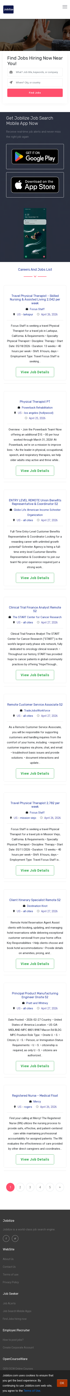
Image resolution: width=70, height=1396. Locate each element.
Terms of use (10, 1274)
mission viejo (28, 818)
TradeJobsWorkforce (37, 710)
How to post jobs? (13, 1339)
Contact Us (9, 1266)
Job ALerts (9, 1303)
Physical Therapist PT (35, 401)
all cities (28, 520)
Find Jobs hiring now (15, 1318)
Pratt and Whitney (37, 1003)
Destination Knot (37, 906)
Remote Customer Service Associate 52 (35, 704)
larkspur (28, 314)
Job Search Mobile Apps (17, 1311)
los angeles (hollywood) (38, 413)
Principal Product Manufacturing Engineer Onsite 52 (35, 995)
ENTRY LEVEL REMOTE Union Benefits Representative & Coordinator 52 (35, 502)
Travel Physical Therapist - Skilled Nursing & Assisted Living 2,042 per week (35, 299)
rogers (28, 1107)
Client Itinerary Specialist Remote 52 (35, 900)
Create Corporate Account (18, 1347)
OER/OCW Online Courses (18, 1368)
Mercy (37, 1101)
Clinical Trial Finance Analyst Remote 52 (35, 609)
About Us (8, 1259)
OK (62, 1383)
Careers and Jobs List (35, 269)
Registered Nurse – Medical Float (35, 1095)
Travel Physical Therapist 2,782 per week (35, 804)
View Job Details (35, 372)
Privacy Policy (11, 1282)
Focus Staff (37, 309)
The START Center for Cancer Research (37, 617)
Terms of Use (32, 1390)
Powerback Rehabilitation (37, 407)
